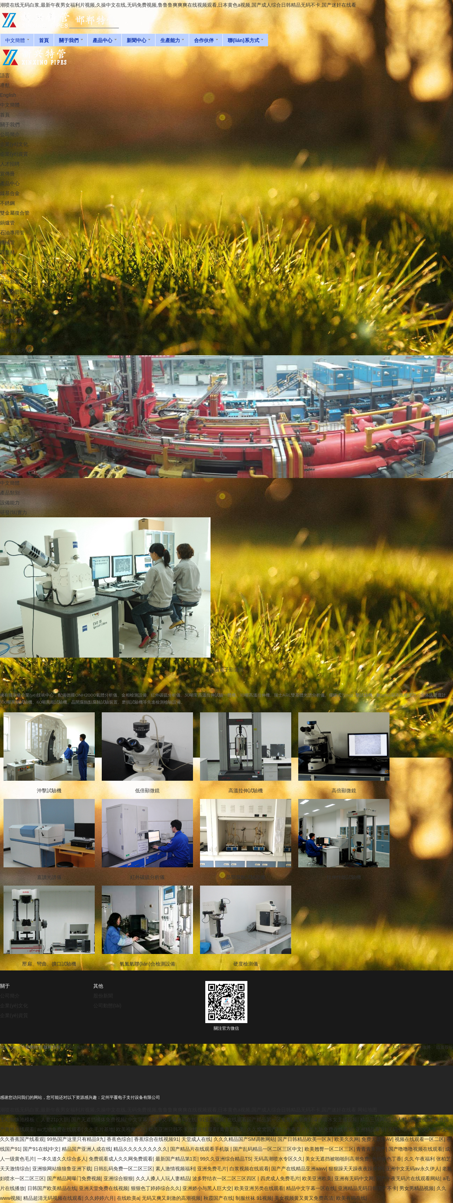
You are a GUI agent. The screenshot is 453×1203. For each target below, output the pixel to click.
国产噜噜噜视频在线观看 (415, 1149)
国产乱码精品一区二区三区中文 (267, 1149)
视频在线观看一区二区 (419, 1139)
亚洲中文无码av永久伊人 (412, 1168)
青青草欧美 (232, 1129)
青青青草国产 (371, 1149)
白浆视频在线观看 (249, 1168)
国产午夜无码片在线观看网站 (408, 1178)
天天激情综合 (14, 1168)
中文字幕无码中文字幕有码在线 (162, 1119)
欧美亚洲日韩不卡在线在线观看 (182, 1129)
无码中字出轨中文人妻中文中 (420, 1129)
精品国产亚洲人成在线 (86, 1149)
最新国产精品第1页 (176, 1159)
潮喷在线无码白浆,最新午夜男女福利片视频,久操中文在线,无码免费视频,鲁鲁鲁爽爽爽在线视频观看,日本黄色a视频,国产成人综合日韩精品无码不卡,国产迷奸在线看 (178, 5)
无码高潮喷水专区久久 (278, 1159)
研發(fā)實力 (13, 512)
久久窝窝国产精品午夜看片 (276, 1129)
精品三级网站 (374, 1119)
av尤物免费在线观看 (59, 1129)
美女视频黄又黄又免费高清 (303, 1198)
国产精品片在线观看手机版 (200, 1149)
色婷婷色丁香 (386, 1159)
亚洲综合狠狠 (118, 1178)
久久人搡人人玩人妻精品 (163, 1178)
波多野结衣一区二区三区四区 (225, 1178)
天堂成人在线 (196, 1139)
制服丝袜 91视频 (253, 1198)
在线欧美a (128, 1198)
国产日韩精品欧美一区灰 (305, 1139)
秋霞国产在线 (218, 1198)
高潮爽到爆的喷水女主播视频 (325, 1119)
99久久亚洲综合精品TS (225, 1159)
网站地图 (367, 1110)
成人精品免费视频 (412, 1119)
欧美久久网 (346, 1139)
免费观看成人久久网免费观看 (121, 1159)
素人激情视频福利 (175, 1168)
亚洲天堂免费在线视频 (103, 1188)
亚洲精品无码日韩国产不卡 (367, 1188)
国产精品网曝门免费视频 (74, 1178)
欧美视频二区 (131, 1129)
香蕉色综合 (119, 1139)
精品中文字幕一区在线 (310, 1188)
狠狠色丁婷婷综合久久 (155, 1188)
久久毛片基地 (99, 1129)
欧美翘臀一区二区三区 (329, 1149)
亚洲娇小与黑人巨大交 (207, 1188)
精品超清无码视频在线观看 (52, 1198)
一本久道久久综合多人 (61, 1159)
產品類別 (10, 493)
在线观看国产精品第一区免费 (259, 1119)
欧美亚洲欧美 (317, 1178)
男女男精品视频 (416, 1188)
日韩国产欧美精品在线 (51, 1188)
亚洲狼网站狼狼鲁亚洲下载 (61, 1168)
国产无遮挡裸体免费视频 (98, 1119)
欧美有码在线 (351, 1198)
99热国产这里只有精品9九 (75, 1139)
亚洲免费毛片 (212, 1168)
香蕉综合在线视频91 (156, 1139)
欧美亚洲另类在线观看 (259, 1188)
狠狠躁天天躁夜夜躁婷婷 (355, 1168)
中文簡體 (10, 105)
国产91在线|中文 (41, 1149)
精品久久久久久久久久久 (140, 1149)
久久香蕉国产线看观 (22, 1139)
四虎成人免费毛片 (280, 1178)
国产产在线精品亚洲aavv (298, 1168)
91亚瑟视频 (212, 1119)
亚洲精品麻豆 (370, 1129)
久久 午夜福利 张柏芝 (427, 1159)
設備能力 (10, 502)
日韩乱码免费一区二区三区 (123, 1168)
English (8, 95)
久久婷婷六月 (99, 1198)
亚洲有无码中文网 (354, 1178)
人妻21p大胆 (54, 1119)
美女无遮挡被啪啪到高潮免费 (337, 1159)
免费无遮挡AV (376, 1139)
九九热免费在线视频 (331, 1129)
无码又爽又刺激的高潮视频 (171, 1198)
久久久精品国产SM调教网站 (244, 1139)
